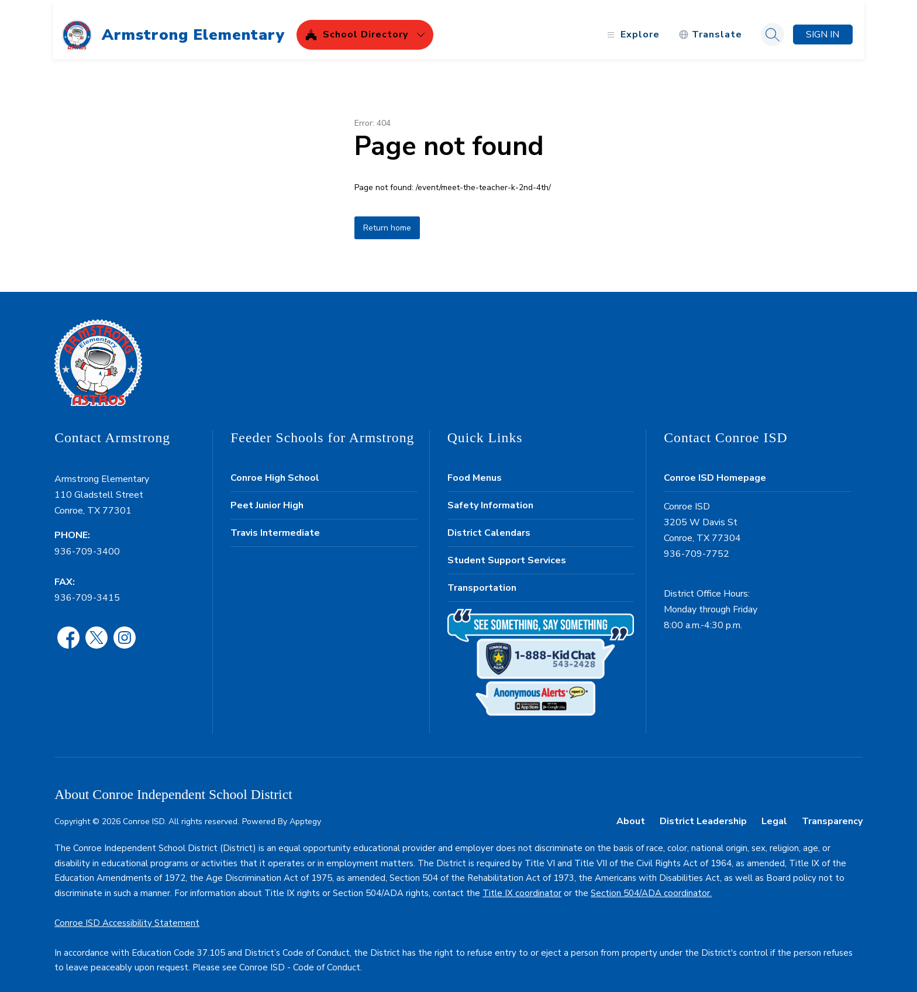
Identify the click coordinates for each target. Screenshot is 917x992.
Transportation (481, 577)
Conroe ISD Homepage (715, 467)
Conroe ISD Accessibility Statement (126, 913)
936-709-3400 (87, 541)
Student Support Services (506, 550)
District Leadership (703, 811)
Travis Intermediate (275, 522)
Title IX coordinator (521, 883)
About (630, 811)
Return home (387, 217)
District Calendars (488, 522)
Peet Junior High (267, 495)
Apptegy (305, 811)
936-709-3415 (87, 587)
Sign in (820, 24)
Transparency (832, 811)
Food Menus (474, 467)
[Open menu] (630, 25)
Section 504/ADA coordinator (650, 883)
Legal (774, 811)
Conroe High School (274, 467)
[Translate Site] (708, 25)
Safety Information (490, 495)
